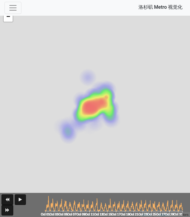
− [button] (8, 17)
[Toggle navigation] (13, 8)
